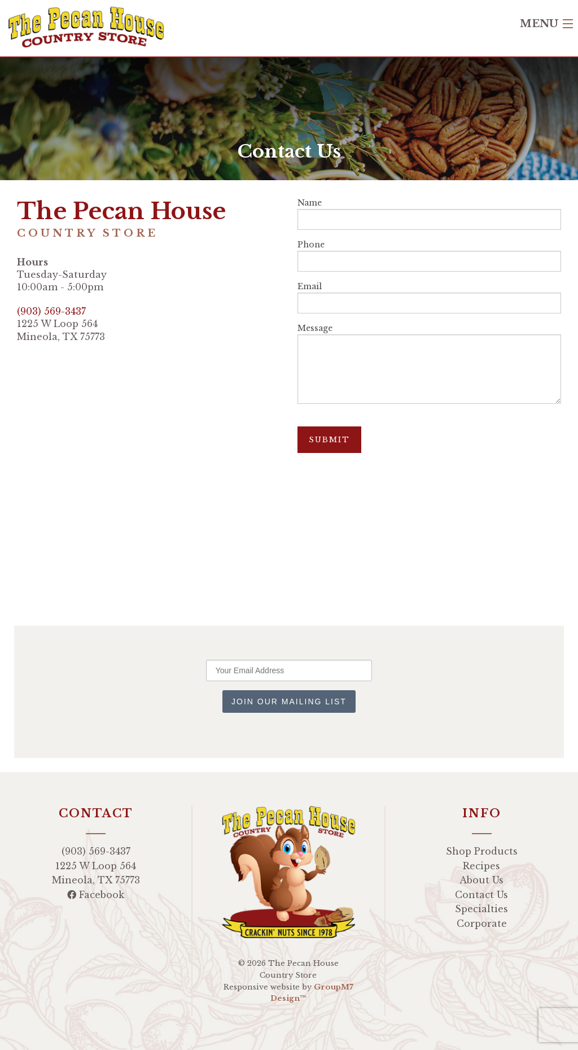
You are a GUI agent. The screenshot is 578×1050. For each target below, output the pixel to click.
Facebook (95, 894)
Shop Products (482, 851)
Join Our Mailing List (289, 701)
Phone (429, 255)
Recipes (481, 866)
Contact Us (481, 894)
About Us (481, 880)
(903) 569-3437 (51, 311)
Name (429, 214)
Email (429, 297)
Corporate (482, 923)
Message (429, 363)
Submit (329, 440)
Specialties (481, 908)
